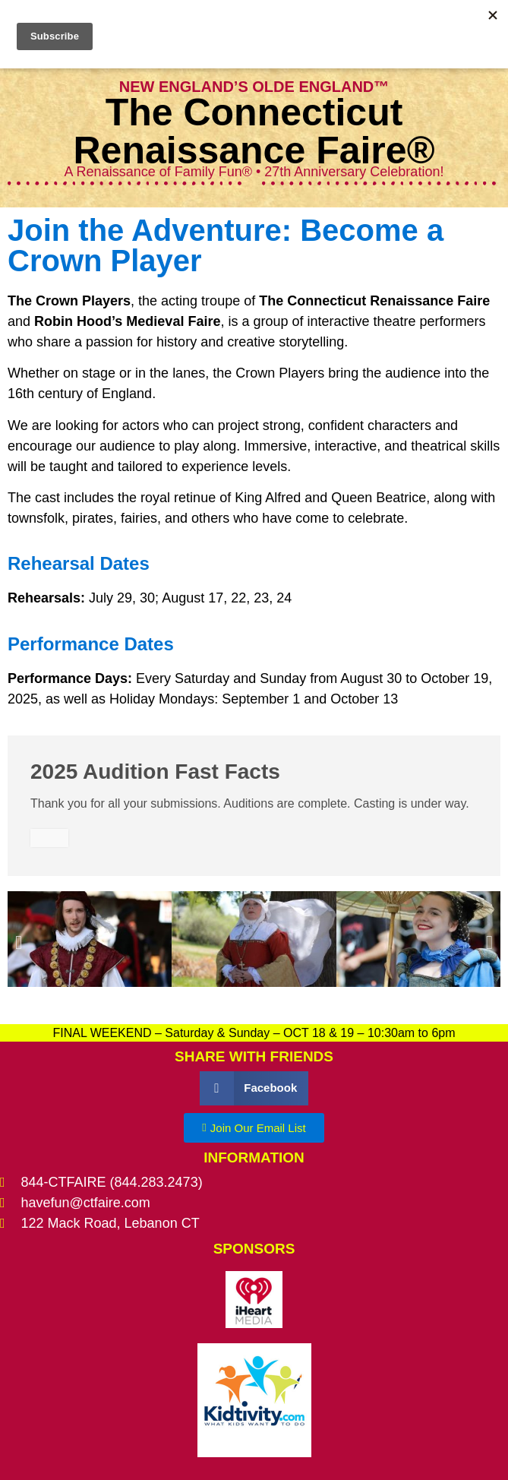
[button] (18, 942)
